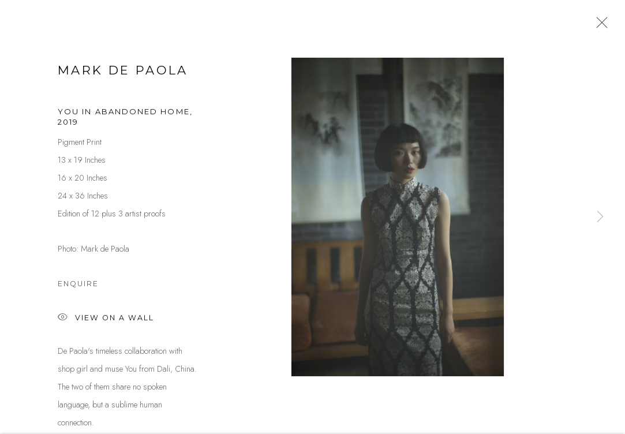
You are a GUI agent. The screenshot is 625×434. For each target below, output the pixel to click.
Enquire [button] (78, 287)
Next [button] (600, 217)
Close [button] (599, 26)
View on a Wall (106, 321)
